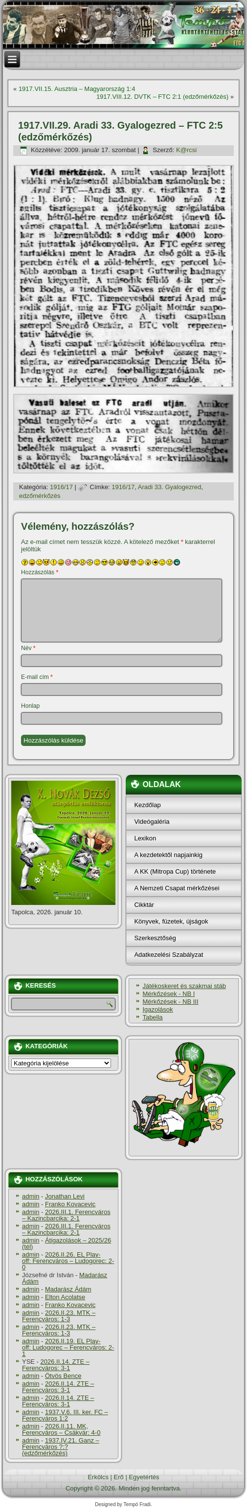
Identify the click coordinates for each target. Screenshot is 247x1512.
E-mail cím (37, 677)
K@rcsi (186, 150)
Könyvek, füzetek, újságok (171, 921)
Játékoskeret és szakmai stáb (184, 986)
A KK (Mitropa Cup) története (175, 871)
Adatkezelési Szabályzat (168, 954)
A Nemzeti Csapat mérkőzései (176, 888)
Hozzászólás (39, 572)
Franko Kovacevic (70, 1204)
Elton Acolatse (65, 1297)
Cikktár (144, 904)
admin (30, 1196)
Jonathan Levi (65, 1196)
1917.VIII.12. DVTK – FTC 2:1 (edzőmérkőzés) (162, 96)
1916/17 (61, 487)
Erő (119, 1477)
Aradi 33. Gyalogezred (169, 487)
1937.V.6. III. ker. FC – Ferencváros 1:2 (65, 1415)
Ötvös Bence (63, 1375)
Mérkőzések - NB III (170, 1001)
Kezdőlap (147, 805)
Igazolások (157, 1009)
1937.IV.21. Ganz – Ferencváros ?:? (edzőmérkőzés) (60, 1447)
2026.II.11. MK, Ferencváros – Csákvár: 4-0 (61, 1429)
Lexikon (145, 838)
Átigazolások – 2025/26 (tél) (66, 1243)
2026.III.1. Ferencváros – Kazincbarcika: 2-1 (66, 1215)
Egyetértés (144, 1477)
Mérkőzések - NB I (168, 993)
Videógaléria (151, 821)
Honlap (30, 705)
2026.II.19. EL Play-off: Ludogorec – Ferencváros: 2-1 (68, 1347)
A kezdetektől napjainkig (168, 854)
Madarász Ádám (68, 1289)
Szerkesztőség (155, 938)
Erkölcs (98, 1477)
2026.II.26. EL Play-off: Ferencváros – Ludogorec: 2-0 (68, 1261)
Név (28, 648)
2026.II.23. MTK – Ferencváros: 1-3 (58, 1316)
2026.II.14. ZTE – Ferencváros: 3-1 (56, 1365)
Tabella (152, 1017)
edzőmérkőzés (40, 495)
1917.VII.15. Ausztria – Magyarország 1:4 (77, 88)
